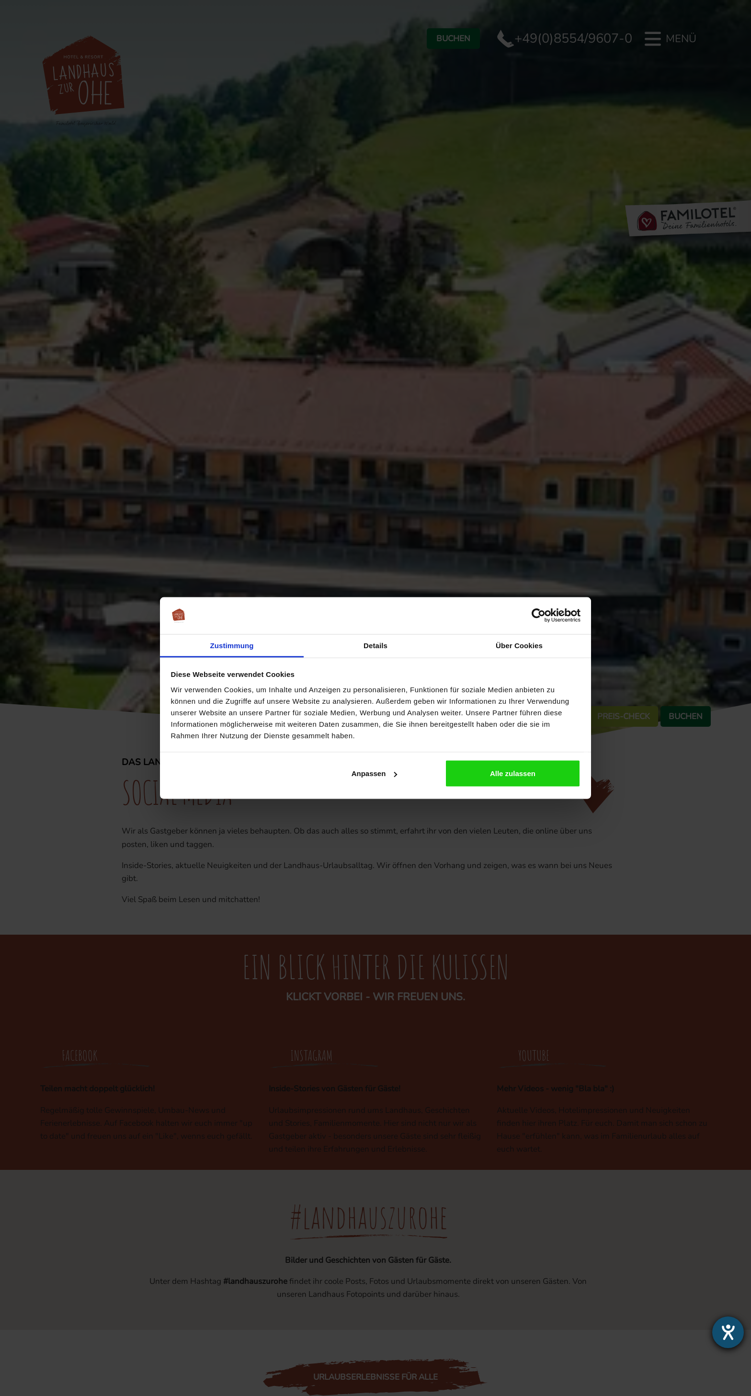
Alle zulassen (512, 773)
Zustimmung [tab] (232, 645)
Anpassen (375, 773)
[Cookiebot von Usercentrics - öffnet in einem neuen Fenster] (538, 615)
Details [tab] (375, 645)
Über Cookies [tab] (519, 645)
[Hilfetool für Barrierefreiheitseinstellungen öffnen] (728, 1332)
